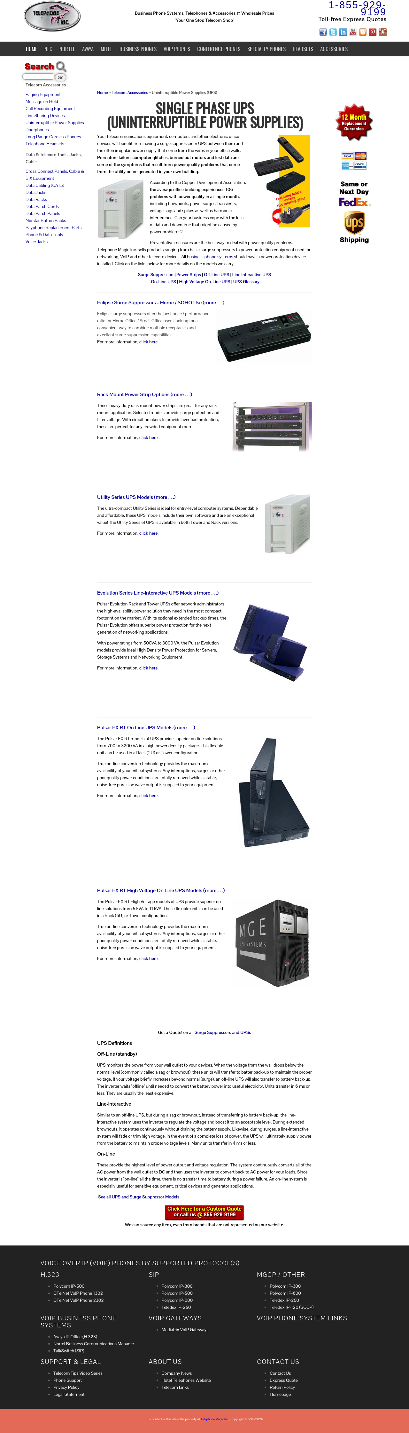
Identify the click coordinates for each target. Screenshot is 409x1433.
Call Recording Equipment (50, 108)
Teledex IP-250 (176, 1307)
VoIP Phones (177, 49)
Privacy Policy (66, 1387)
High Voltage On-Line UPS (204, 281)
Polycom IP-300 (177, 1286)
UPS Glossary (246, 281)
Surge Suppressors (156, 274)
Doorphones (37, 129)
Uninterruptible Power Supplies (55, 122)
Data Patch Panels (43, 213)
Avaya (88, 49)
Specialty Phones (266, 49)
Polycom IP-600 (177, 1300)
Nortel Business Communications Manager (93, 1344)
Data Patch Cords (42, 206)
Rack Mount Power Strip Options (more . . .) (144, 394)
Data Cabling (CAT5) (45, 185)
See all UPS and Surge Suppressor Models (138, 1197)
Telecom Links (175, 1387)
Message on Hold (42, 101)
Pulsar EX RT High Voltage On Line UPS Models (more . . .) (161, 890)
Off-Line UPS (216, 274)
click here (148, 342)
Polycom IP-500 (68, 1286)
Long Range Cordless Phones (53, 137)
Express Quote (284, 1380)
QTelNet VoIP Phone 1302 (78, 1293)
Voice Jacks (37, 241)
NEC (48, 49)
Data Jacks (36, 192)
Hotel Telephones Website (186, 1380)
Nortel (67, 49)
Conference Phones (218, 49)
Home (31, 49)
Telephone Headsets (45, 144)
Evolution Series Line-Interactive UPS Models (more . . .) (158, 592)
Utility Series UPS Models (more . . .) (136, 497)
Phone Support (67, 1380)
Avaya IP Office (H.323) (75, 1337)
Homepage (280, 1394)
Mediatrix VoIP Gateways (185, 1330)
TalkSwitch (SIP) (68, 1351)
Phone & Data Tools (44, 234)
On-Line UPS (163, 281)
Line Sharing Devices (45, 115)
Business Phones (138, 49)
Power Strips (188, 274)
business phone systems (210, 257)
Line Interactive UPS (251, 274)
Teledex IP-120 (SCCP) (291, 1307)
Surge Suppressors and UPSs (223, 1032)
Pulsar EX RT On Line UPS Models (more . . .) (146, 727)
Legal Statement (69, 1394)
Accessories (334, 49)
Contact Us (280, 1373)
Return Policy (282, 1387)
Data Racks (36, 199)
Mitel (106, 49)
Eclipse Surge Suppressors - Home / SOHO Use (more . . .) (160, 302)
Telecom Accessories (130, 92)
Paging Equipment (43, 94)
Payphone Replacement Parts (53, 227)
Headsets (303, 49)
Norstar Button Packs (46, 220)
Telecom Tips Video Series (78, 1373)
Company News (177, 1373)
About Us (165, 1361)
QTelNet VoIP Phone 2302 (78, 1300)
